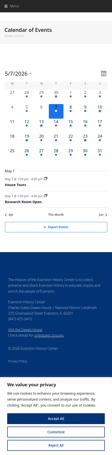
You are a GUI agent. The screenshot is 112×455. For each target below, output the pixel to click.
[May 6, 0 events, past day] (41, 111)
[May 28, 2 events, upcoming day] (56, 155)
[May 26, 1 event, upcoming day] (27, 155)
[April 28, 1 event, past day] (27, 96)
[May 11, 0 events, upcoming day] (12, 126)
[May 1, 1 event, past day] (70, 96)
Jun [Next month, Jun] (103, 215)
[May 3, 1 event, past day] (100, 96)
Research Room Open (23, 201)
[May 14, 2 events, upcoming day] (56, 126)
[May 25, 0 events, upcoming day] (12, 155)
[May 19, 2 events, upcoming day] (27, 140)
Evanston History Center (56, 17)
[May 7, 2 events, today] (56, 111)
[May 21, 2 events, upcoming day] (56, 140)
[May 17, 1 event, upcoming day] (100, 126)
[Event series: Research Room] (45, 196)
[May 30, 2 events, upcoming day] (85, 155)
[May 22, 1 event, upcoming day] (70, 140)
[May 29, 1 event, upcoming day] (70, 155)
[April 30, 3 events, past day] (56, 96)
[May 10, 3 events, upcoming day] (100, 111)
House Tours (15, 184)
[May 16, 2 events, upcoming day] (85, 126)
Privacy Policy (17, 361)
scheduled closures (49, 335)
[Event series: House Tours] (45, 179)
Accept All (56, 418)
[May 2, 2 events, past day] (85, 96)
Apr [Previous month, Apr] (9, 215)
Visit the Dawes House (25, 329)
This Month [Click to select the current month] (56, 215)
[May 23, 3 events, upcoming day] (85, 140)
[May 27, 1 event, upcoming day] (41, 155)
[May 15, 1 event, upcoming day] (70, 126)
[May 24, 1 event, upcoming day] (100, 140)
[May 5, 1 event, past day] (27, 111)
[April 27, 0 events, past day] (12, 96)
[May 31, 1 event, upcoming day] (100, 155)
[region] (56, 416)
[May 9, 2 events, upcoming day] (85, 111)
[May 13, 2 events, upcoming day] (41, 126)
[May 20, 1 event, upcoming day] (41, 140)
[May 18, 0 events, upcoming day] (12, 140)
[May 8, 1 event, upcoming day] (70, 111)
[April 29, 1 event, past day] (41, 96)
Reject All (55, 445)
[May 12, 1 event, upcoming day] (27, 126)
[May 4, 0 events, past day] (12, 111)
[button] (11, 6)
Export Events (56, 227)
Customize (56, 432)
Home (8, 36)
